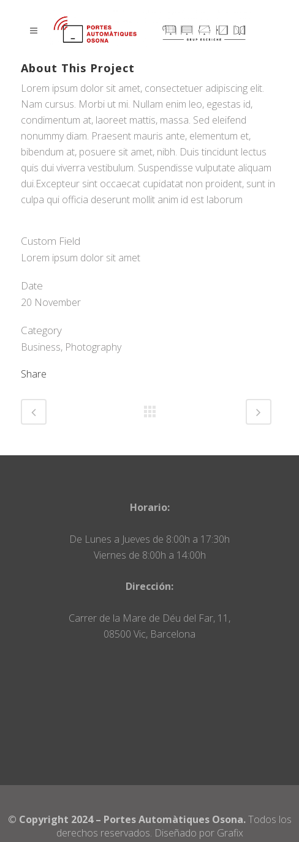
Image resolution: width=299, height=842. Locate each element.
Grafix (230, 833)
